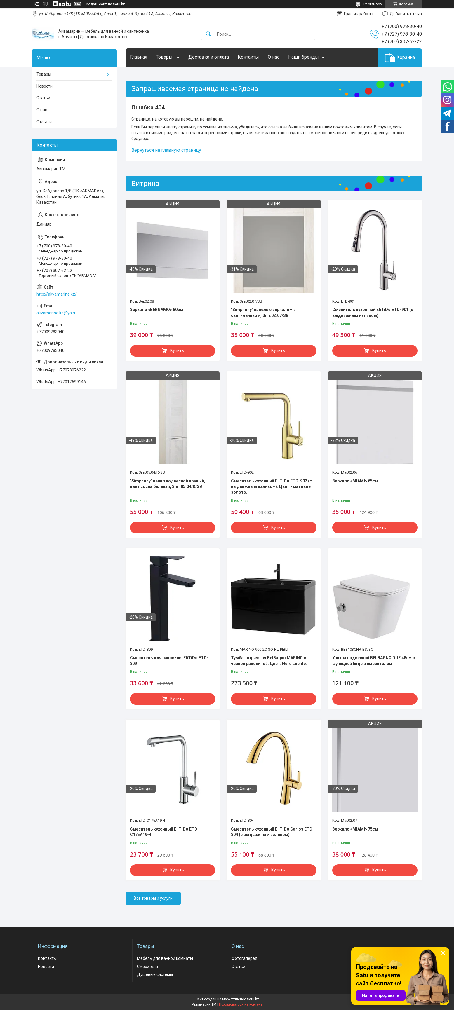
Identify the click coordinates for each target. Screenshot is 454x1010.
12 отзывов (372, 4)
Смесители (147, 966)
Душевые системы (155, 974)
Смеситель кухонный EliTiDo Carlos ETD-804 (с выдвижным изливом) (272, 832)
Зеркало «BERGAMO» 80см (156, 309)
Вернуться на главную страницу (166, 150)
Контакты (248, 57)
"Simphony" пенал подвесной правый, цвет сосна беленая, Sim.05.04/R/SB (167, 484)
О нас (273, 57)
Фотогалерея (244, 958)
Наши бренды (303, 57)
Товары (165, 57)
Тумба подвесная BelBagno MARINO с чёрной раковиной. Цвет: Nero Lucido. (269, 660)
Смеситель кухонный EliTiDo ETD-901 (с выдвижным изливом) (372, 312)
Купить (177, 350)
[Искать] (208, 34)
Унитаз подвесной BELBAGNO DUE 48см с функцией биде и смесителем (373, 660)
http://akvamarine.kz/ (56, 294)
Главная (138, 57)
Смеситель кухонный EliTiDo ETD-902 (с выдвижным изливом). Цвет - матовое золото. (271, 487)
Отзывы (44, 121)
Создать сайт (95, 4)
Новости (44, 86)
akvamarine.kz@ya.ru (56, 312)
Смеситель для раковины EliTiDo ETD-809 (169, 660)
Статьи (43, 97)
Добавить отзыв (406, 13)
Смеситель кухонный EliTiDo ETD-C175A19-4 (164, 832)
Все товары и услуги (153, 898)
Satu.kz (253, 999)
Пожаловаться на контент (240, 1004)
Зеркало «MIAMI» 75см (355, 829)
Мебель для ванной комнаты (165, 958)
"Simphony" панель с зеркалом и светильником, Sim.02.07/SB (263, 312)
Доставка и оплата (208, 57)
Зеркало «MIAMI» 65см (355, 481)
